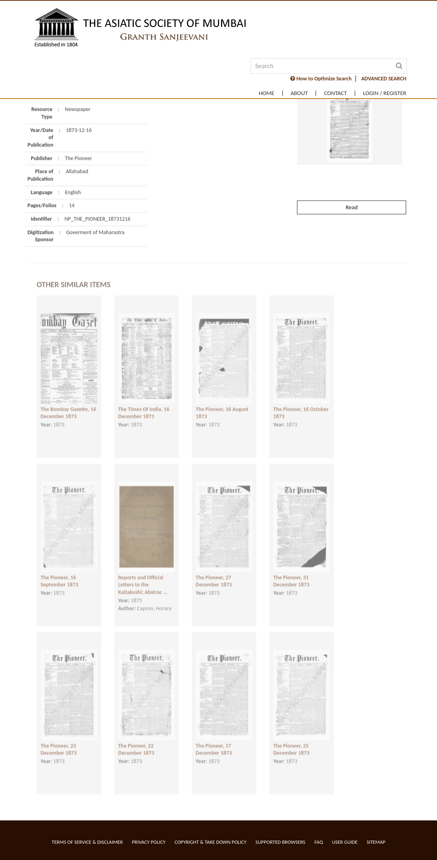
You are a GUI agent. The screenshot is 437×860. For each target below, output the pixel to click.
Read (352, 192)
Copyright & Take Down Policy (210, 842)
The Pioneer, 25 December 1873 (291, 744)
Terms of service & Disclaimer (87, 842)
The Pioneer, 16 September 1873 (59, 576)
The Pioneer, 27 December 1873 (214, 576)
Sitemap (376, 842)
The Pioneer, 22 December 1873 (136, 744)
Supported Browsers (280, 842)
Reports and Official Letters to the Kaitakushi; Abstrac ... (143, 579)
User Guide (345, 842)
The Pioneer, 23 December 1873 (59, 744)
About (299, 93)
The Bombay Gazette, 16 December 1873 (68, 407)
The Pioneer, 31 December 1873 (291, 576)
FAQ (318, 842)
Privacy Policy (149, 842)
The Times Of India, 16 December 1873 (143, 407)
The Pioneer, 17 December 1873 (214, 744)
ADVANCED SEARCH (383, 78)
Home (266, 93)
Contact (335, 93)
